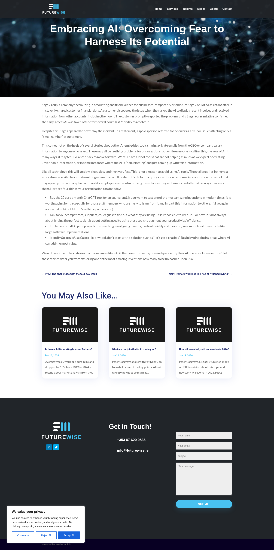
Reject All (46, 535)
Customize (23, 535)
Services (172, 9)
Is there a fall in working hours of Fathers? (68, 349)
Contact (227, 9)
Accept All (69, 535)
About (214, 9)
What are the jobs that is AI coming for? (134, 349)
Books (201, 9)
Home (158, 9)
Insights (187, 9)
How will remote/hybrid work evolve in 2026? (204, 349)
